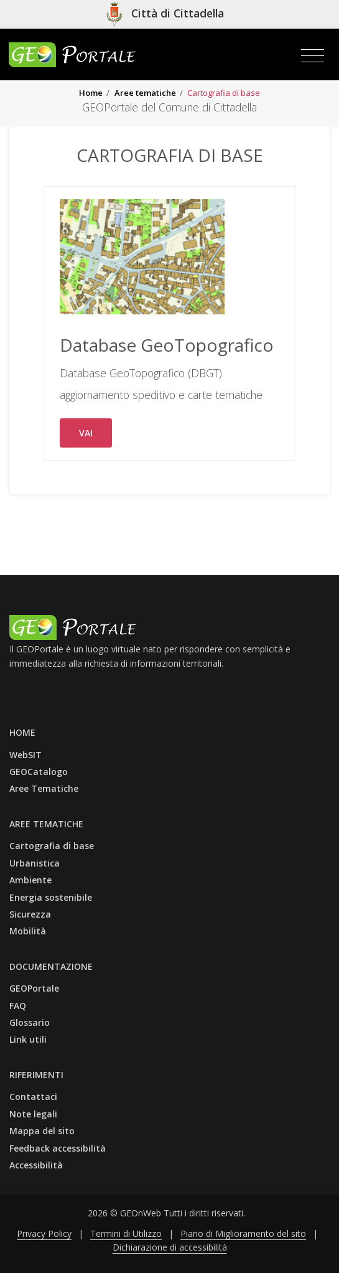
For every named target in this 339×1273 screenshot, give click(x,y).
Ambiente (30, 880)
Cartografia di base (51, 846)
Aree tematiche (145, 92)
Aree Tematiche (43, 788)
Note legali (33, 1114)
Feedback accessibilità (57, 1148)
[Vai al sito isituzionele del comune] (165, 14)
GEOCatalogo (38, 771)
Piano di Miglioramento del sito (243, 1233)
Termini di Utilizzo (126, 1233)
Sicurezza (30, 914)
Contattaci (33, 1096)
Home (91, 92)
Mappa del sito (42, 1131)
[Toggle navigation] (312, 56)
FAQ (17, 1006)
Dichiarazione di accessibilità (170, 1247)
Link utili (28, 1039)
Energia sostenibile (50, 897)
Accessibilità (36, 1165)
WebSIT (25, 755)
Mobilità (27, 931)
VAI (86, 433)
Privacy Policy (44, 1233)
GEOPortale (34, 988)
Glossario (29, 1022)
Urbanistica (34, 863)
